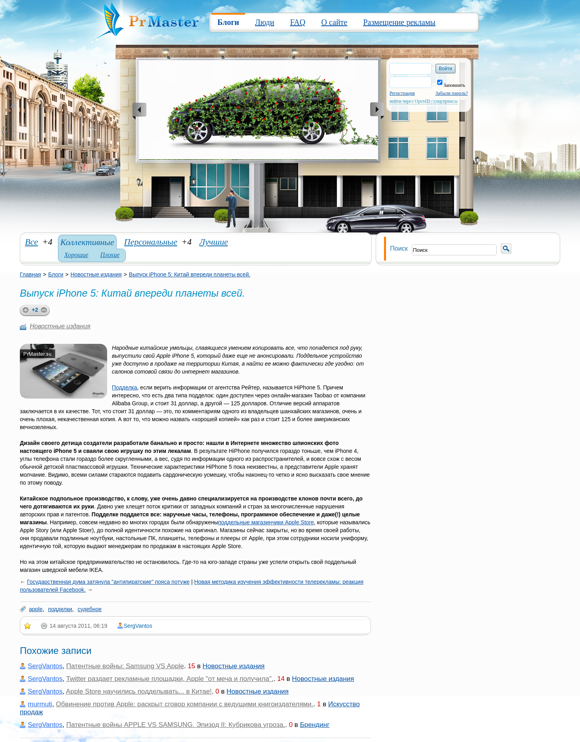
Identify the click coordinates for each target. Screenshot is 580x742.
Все (31, 242)
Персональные (150, 242)
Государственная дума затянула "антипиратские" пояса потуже (108, 582)
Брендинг (314, 725)
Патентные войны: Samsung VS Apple (125, 666)
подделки (60, 609)
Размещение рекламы (399, 22)
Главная (30, 274)
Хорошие (76, 254)
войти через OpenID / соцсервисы (423, 101)
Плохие (110, 254)
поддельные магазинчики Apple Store (266, 522)
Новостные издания (96, 274)
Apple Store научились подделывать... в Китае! (139, 691)
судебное (90, 609)
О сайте (334, 22)
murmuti (40, 704)
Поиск (398, 248)
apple (35, 609)
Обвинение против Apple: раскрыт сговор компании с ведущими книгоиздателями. (184, 704)
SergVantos (138, 626)
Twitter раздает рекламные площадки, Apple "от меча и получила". (169, 679)
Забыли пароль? (452, 93)
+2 (35, 310)
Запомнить (451, 85)
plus (24, 310)
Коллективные (87, 242)
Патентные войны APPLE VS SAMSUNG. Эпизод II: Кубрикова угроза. (175, 725)
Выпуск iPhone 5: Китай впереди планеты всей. (189, 274)
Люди (264, 22)
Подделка (124, 387)
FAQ (297, 22)
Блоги (228, 22)
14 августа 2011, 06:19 (79, 626)
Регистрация (402, 93)
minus (45, 310)
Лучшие (213, 242)
